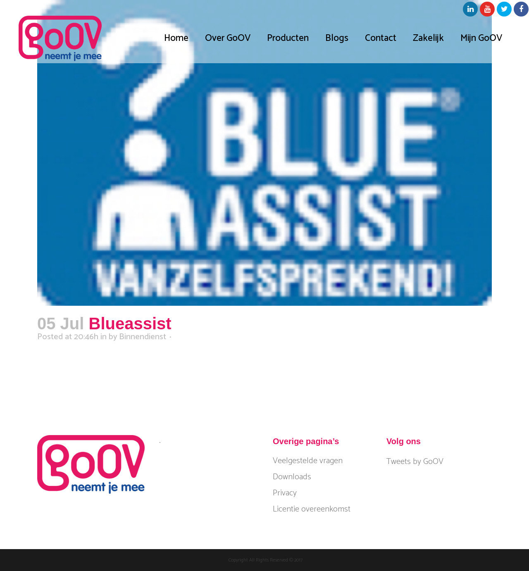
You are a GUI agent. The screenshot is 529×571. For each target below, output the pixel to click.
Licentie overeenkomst (311, 509)
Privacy (285, 493)
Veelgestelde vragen (308, 461)
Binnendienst (142, 337)
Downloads (292, 477)
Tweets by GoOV (414, 462)
